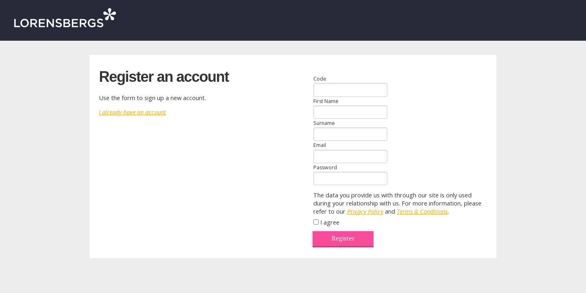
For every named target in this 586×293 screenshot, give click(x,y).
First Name (326, 101)
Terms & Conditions (422, 211)
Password (325, 167)
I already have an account (132, 112)
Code (319, 78)
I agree (329, 222)
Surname (324, 123)
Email (319, 145)
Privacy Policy (365, 211)
